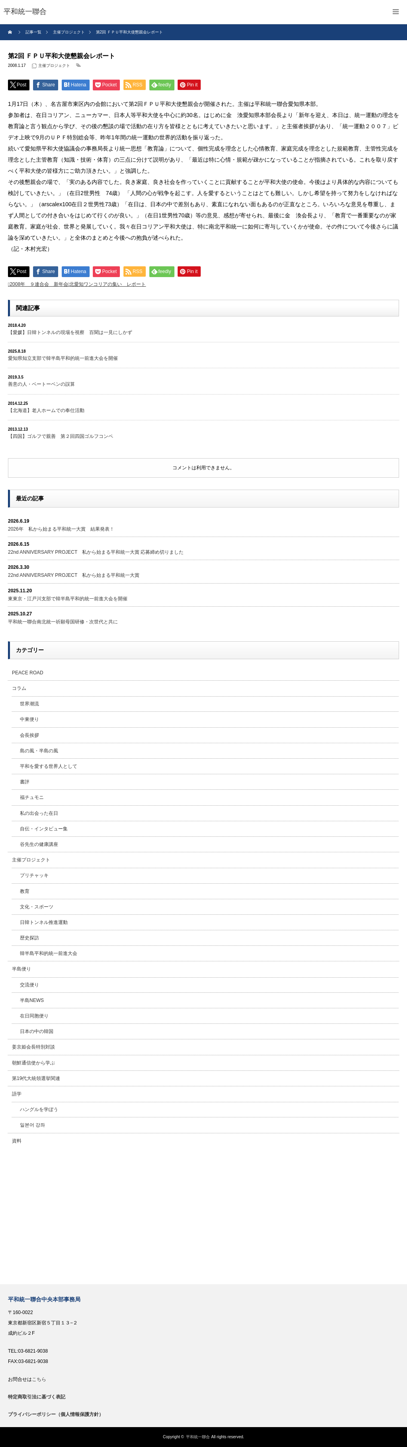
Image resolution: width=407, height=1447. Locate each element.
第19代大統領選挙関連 (36, 1078)
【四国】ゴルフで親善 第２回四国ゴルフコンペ (60, 436)
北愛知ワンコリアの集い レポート (107, 284)
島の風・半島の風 (39, 751)
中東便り (29, 719)
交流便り (29, 985)
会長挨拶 (29, 735)
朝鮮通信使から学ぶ (33, 1063)
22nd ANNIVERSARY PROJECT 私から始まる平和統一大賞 (73, 575)
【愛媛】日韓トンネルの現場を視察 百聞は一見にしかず (70, 332)
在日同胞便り (34, 1016)
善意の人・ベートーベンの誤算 (41, 384)
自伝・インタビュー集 (44, 829)
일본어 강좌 (32, 1125)
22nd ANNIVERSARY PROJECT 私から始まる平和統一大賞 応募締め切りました (96, 552)
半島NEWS (32, 1000)
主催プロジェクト (54, 65)
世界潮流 (29, 704)
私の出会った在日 (39, 813)
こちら (39, 1379)
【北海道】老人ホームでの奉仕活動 (46, 410)
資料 (17, 1141)
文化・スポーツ (36, 907)
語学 (17, 1094)
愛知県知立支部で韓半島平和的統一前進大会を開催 (63, 358)
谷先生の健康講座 (39, 844)
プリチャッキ (34, 875)
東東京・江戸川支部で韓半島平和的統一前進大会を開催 (67, 598)
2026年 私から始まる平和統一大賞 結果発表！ (61, 529)
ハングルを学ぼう (39, 1109)
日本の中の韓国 (36, 1031)
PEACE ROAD (27, 673)
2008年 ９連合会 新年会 (39, 284)
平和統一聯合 (198, 1437)
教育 (24, 891)
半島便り (21, 969)
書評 (24, 782)
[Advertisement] (203, 1216)
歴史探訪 (29, 938)
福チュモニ (32, 797)
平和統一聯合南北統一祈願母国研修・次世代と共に (63, 622)
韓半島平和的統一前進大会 (48, 953)
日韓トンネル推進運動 (44, 922)
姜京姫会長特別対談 (33, 1047)
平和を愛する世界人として (48, 766)
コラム (19, 688)
